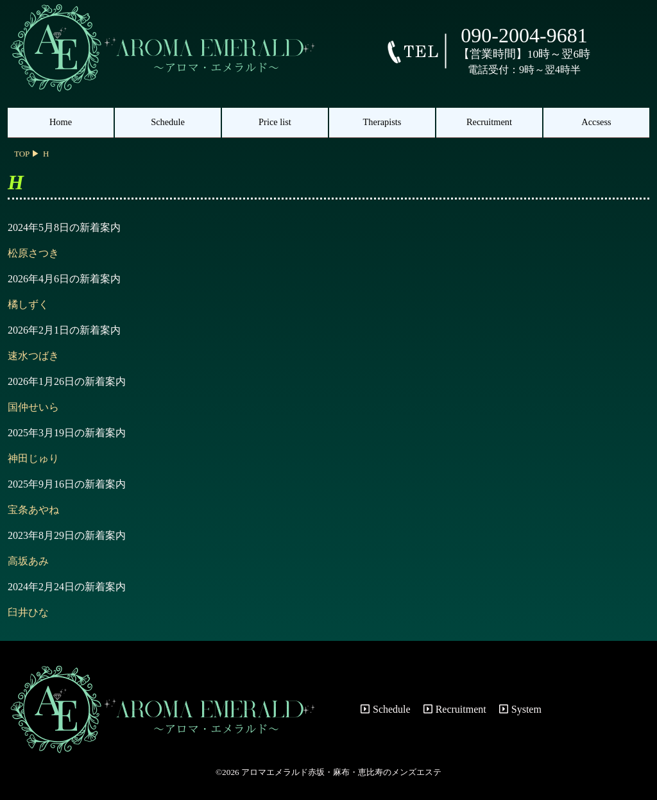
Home (60, 122)
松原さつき (33, 253)
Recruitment (489, 122)
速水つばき (33, 355)
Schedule (168, 122)
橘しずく (28, 304)
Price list (275, 122)
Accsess (596, 122)
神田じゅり (33, 458)
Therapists (382, 122)
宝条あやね (33, 509)
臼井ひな (28, 612)
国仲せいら (33, 407)
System (520, 709)
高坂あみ (28, 561)
